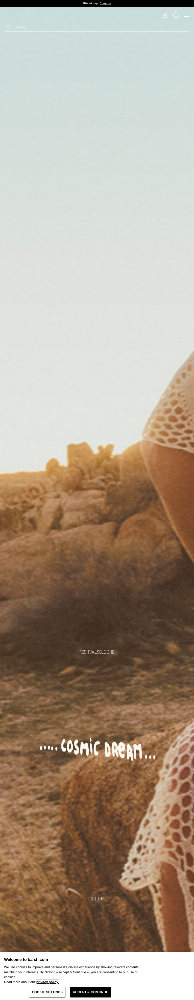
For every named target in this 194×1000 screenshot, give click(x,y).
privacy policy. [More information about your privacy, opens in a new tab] (47, 982)
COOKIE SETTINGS (47, 992)
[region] (97, 976)
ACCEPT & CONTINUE (90, 992)
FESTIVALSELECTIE (97, 652)
